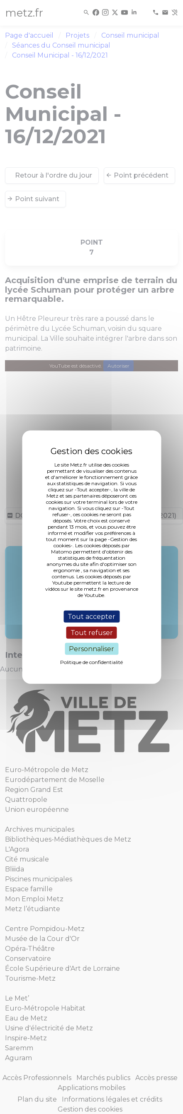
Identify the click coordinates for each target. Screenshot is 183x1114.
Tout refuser (92, 632)
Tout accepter (91, 616)
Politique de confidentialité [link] (91, 662)
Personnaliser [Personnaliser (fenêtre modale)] (91, 649)
